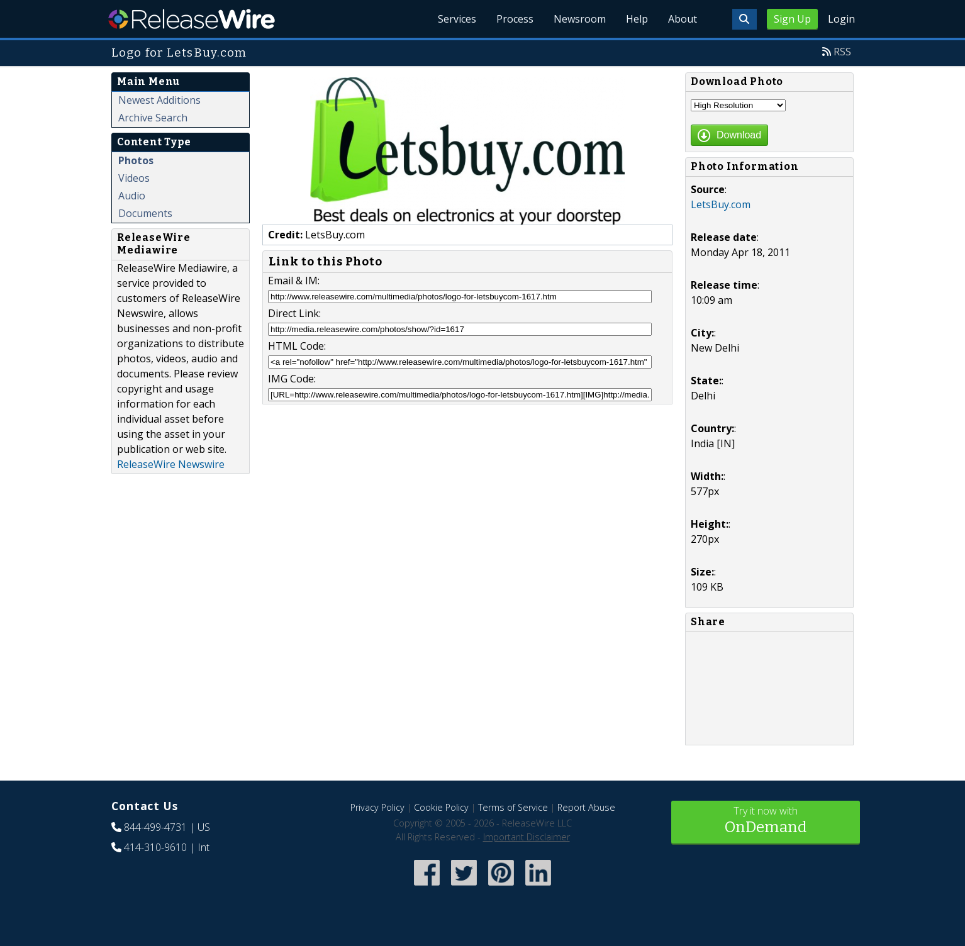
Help (637, 19)
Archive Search (152, 118)
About (682, 19)
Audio (131, 196)
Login (841, 19)
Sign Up (792, 19)
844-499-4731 (155, 827)
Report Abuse (586, 807)
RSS (842, 51)
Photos (135, 160)
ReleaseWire (191, 18)
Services (457, 19)
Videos (134, 178)
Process (514, 19)
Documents (145, 213)
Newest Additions (159, 100)
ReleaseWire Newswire (171, 464)
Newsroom (580, 19)
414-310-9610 (155, 847)
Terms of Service (513, 807)
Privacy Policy (377, 807)
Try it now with (765, 821)
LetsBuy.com (720, 204)
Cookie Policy (441, 807)
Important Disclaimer (526, 837)
